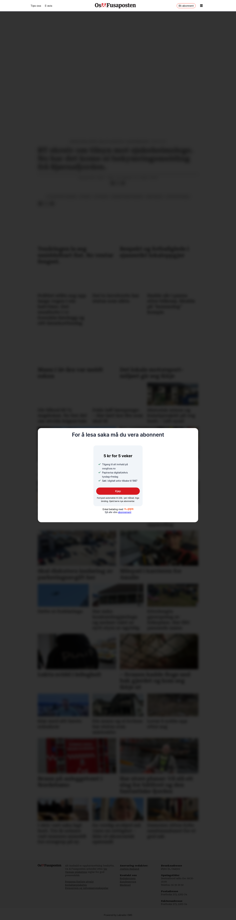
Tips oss (36, 5)
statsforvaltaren (178, 196)
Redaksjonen (128, 878)
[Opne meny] (201, 5)
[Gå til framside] (115, 5)
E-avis (48, 5)
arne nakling (154, 196)
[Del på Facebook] (112, 183)
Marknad (125, 885)
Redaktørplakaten (76, 885)
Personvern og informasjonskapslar (86, 888)
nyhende (85, 196)
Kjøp (118, 491)
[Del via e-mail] (123, 183)
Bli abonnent (186, 5)
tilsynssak (101, 196)
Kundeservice (128, 881)
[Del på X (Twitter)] (117, 183)
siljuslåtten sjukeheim (61, 196)
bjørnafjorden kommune (127, 196)
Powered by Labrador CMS (118, 915)
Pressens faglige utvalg (79, 881)
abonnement (124, 512)
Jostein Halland (129, 869)
